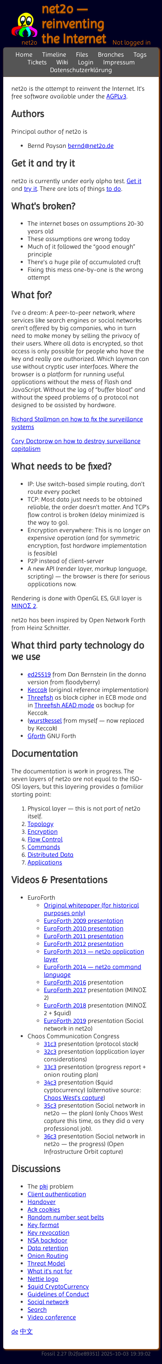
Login (85, 62)
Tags (140, 54)
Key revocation (48, 1232)
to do (113, 188)
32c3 (50, 1051)
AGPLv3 (116, 96)
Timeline (54, 54)
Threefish (40, 697)
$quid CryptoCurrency (58, 1286)
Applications (45, 862)
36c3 (50, 1136)
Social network (48, 1302)
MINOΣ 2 (23, 606)
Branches (111, 54)
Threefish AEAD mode (64, 705)
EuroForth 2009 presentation (83, 920)
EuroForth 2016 (65, 982)
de (14, 1331)
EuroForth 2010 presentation (83, 928)
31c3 (50, 1044)
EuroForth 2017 (65, 990)
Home (23, 54)
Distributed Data (50, 854)
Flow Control (45, 839)
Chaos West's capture (74, 1097)
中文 (26, 1331)
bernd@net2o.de (91, 145)
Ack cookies (44, 1209)
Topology (41, 824)
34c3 (50, 1082)
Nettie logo (43, 1279)
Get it (134, 181)
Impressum (119, 62)
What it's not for (50, 1271)
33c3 (50, 1067)
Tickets (37, 62)
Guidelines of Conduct (58, 1294)
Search (37, 1309)
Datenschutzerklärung (81, 70)
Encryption (43, 831)
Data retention (48, 1248)
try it (30, 188)
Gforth (36, 736)
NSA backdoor (47, 1240)
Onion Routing (48, 1255)
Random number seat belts (66, 1217)
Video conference (52, 1317)
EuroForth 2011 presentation (83, 936)
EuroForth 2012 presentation (83, 944)
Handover (42, 1202)
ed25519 (39, 674)
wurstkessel (45, 720)
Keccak (37, 690)
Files (82, 54)
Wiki (62, 62)
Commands (44, 847)
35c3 (50, 1105)
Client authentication (57, 1194)
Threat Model (46, 1263)
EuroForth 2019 (65, 1021)
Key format (43, 1225)
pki (43, 1186)
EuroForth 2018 (65, 1005)
